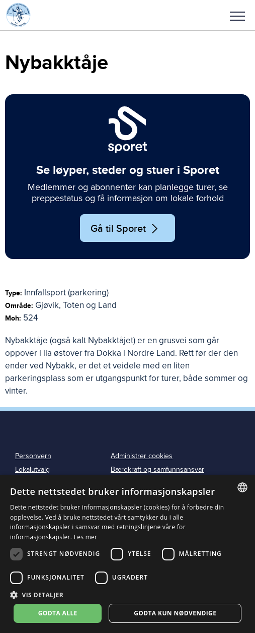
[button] (237, 15)
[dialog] (127, 554)
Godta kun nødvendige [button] (175, 613)
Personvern (33, 456)
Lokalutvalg (32, 469)
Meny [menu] (237, 16)
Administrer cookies (142, 456)
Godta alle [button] (57, 613)
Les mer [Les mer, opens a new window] (86, 537)
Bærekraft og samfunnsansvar (157, 469)
